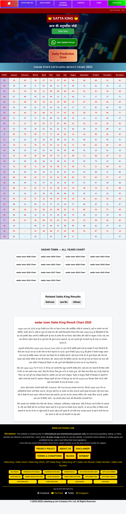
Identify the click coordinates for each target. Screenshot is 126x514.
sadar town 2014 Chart (26, 280)
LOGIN (99, 3)
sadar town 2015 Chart (100, 272)
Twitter (69, 493)
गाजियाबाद (76, 302)
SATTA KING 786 (27, 3)
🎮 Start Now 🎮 (63, 29)
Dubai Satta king (52, 481)
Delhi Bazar (80, 481)
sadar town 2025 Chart (51, 257)
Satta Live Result (53, 476)
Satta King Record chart (88, 472)
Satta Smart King (91, 476)
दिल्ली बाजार (50, 302)
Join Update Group (66, 41)
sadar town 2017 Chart (51, 272)
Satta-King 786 (15, 476)
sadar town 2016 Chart (75, 272)
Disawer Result (69, 472)
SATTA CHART (45, 3)
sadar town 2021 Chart (51, 264)
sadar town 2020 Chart (75, 264)
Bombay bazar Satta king (34, 476)
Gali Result (15, 472)
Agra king (105, 481)
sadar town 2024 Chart (75, 257)
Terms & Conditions (49, 456)
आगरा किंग (63, 302)
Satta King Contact (108, 476)
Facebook (43, 493)
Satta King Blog (22, 481)
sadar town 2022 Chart (26, 264)
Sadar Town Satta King (72, 476)
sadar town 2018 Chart (26, 272)
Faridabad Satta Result (31, 472)
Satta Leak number (108, 472)
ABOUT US (65, 448)
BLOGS (70, 456)
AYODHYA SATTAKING (63, 4)
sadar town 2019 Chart (100, 264)
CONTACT (81, 3)
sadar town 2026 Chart (26, 257)
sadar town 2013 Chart (51, 280)
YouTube (57, 493)
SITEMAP (84, 456)
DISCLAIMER (83, 448)
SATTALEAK (117, 3)
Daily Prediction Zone (63, 55)
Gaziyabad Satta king (52, 472)
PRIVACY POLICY (45, 448)
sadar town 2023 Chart (100, 257)
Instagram (82, 493)
